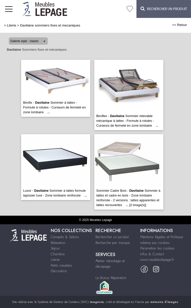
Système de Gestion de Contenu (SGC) (71, 302)
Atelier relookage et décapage (110, 263)
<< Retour (179, 25)
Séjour (55, 248)
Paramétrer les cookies (157, 248)
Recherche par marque (113, 242)
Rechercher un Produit (163, 8)
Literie (11, 25)
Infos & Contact (152, 254)
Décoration (59, 271)
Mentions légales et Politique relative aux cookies (161, 239)
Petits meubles (61, 265)
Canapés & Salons (65, 237)
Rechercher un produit (112, 237)
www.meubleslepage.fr (157, 259)
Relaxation (58, 242)
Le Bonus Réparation (111, 278)
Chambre (58, 254)
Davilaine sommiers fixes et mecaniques (50, 25)
